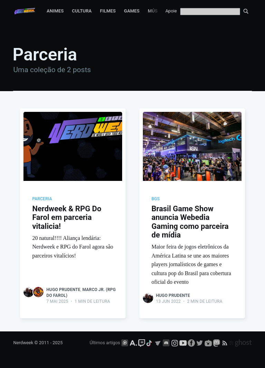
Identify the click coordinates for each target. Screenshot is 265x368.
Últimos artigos (105, 342)
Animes (55, 10)
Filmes (108, 10)
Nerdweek (23, 342)
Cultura (82, 10)
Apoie (171, 10)
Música (156, 10)
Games (131, 10)
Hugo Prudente (63, 289)
